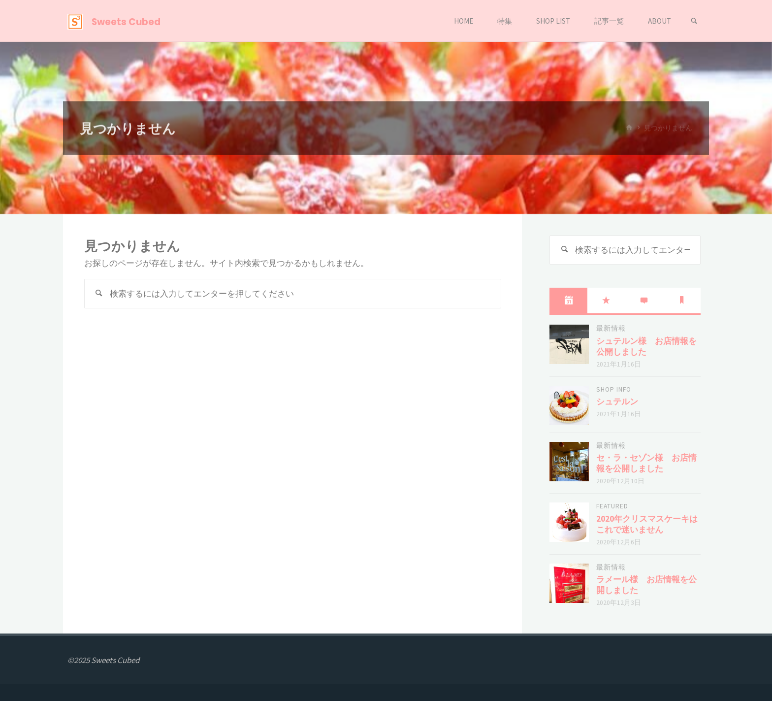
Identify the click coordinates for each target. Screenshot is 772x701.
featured (612, 506)
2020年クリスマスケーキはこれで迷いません (647, 524)
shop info (613, 389)
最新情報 (611, 328)
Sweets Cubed (126, 21)
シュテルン (617, 401)
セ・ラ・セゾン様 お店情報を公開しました (646, 463)
